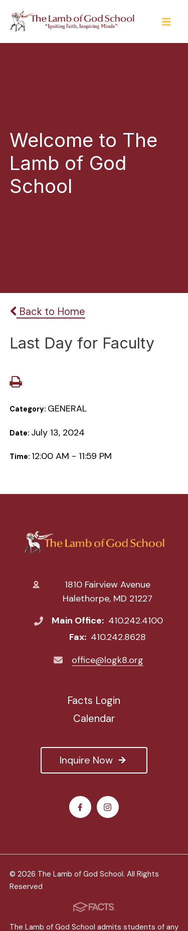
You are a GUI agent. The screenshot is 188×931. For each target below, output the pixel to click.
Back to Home (47, 311)
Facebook (80, 807)
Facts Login (93, 700)
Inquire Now (94, 760)
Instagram (107, 807)
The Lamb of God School (94, 543)
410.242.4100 (135, 620)
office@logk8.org (107, 660)
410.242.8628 (118, 637)
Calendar (94, 718)
